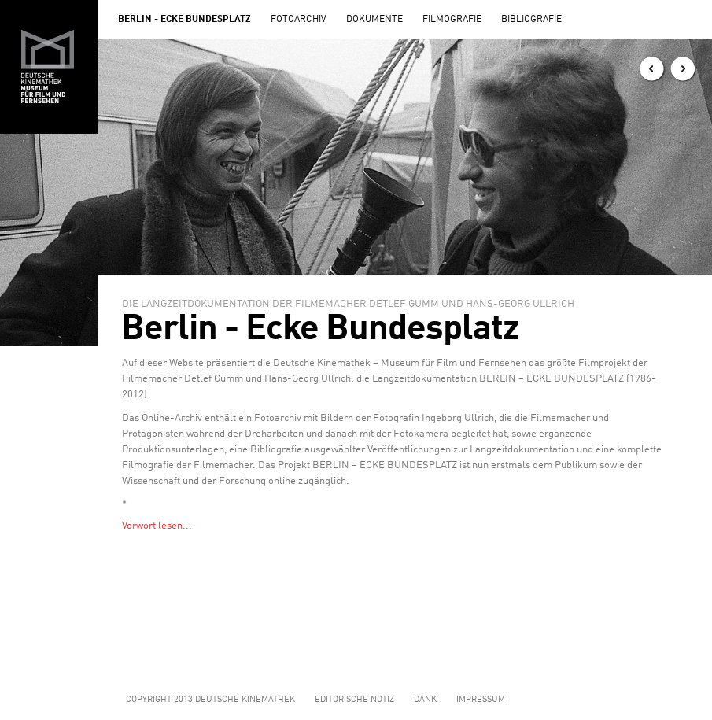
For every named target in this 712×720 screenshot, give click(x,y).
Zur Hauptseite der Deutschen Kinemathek (49, 67)
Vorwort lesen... (157, 526)
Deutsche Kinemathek (245, 700)
